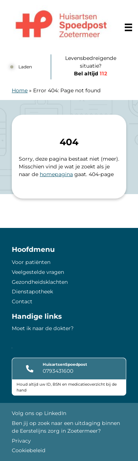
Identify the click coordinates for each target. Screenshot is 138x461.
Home (20, 90)
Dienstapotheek (32, 291)
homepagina (56, 174)
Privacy (21, 440)
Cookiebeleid (29, 450)
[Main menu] (128, 27)
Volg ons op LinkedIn (39, 413)
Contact (22, 301)
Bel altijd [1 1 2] (90, 73)
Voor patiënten (31, 262)
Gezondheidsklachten (40, 282)
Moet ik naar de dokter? (43, 328)
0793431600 (58, 371)
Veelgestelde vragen (38, 272)
